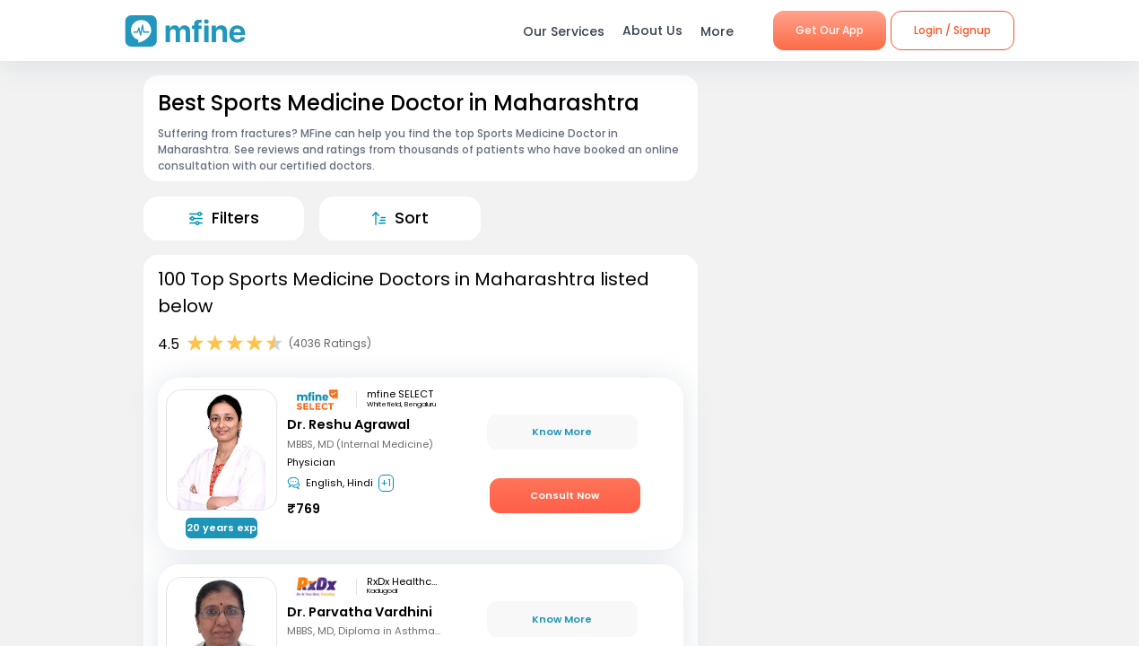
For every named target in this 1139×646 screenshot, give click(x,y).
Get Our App (830, 30)
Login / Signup (952, 30)
